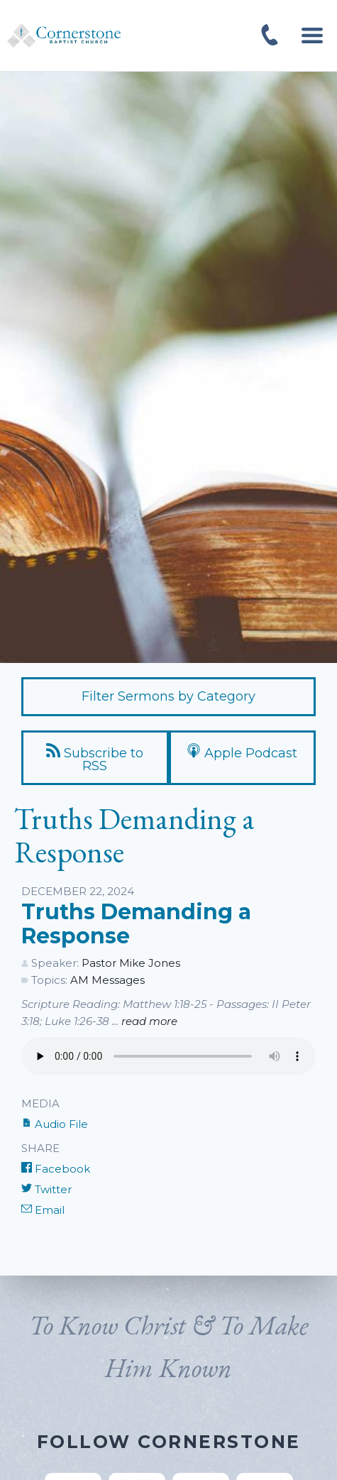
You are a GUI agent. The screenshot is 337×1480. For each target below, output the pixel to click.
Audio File (54, 1124)
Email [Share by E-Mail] (43, 1210)
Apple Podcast (242, 752)
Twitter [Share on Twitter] (46, 1189)
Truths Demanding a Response (136, 924)
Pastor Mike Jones (131, 963)
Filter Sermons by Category (168, 696)
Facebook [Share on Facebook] (55, 1168)
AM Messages (107, 980)
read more (149, 1021)
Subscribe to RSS (94, 758)
